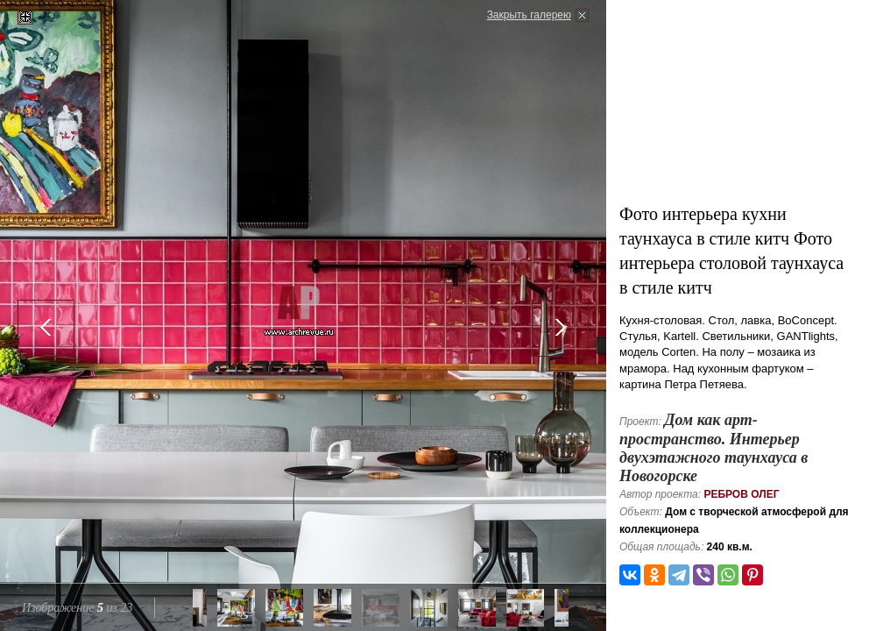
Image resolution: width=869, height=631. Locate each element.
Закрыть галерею (529, 15)
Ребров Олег (741, 494)
